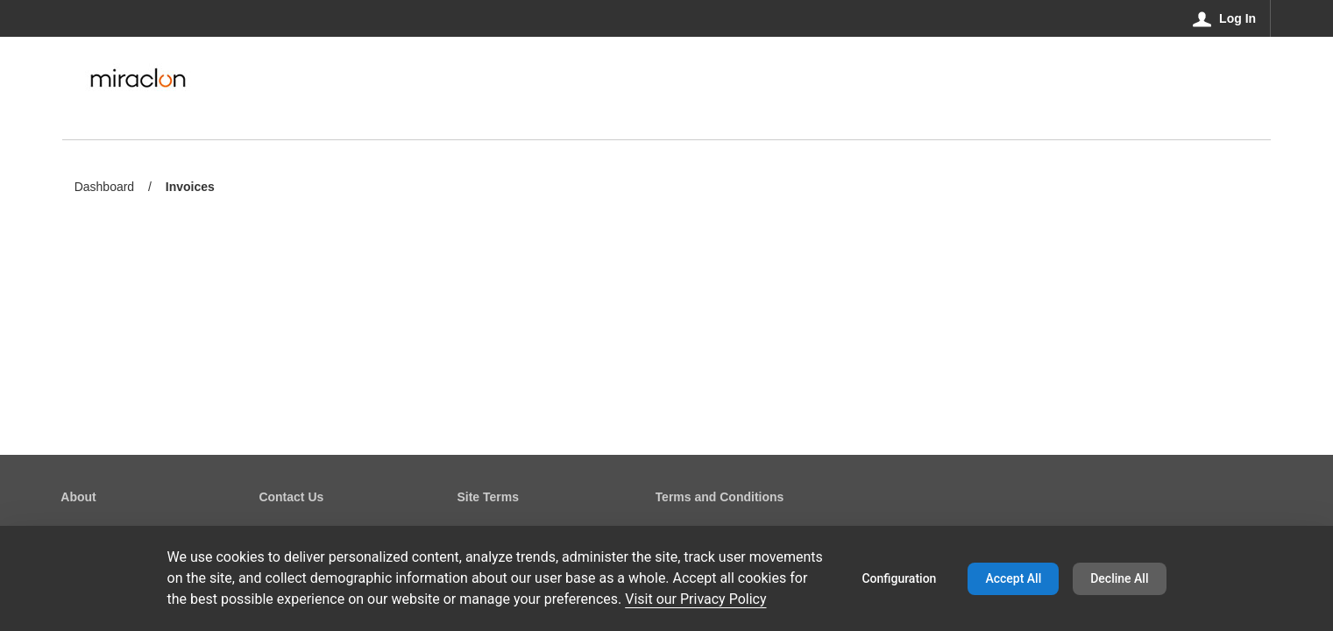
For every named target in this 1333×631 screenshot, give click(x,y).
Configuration (898, 578)
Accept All (1013, 578)
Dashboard (104, 187)
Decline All (1119, 578)
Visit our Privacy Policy (695, 599)
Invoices (190, 188)
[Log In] (1225, 18)
